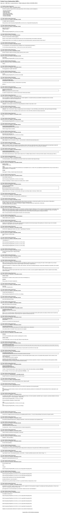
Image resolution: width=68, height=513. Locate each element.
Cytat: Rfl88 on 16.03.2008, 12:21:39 (7, 309)
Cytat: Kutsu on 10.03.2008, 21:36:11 (7, 89)
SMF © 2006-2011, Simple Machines (34, 512)
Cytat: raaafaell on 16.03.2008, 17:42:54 (7, 352)
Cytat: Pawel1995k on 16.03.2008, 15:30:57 (8, 344)
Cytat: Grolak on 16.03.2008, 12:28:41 (7, 318)
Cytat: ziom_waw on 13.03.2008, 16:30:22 (7, 185)
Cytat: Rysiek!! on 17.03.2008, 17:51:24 (7, 424)
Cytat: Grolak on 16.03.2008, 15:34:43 (7, 326)
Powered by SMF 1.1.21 (26, 512)
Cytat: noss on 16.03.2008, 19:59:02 (7, 365)
